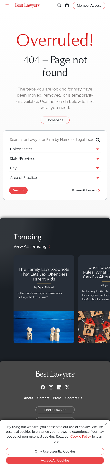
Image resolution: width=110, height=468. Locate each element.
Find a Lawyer (55, 410)
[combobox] (52, 140)
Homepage (55, 120)
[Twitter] (67, 387)
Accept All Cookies (55, 460)
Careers (43, 398)
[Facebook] (43, 387)
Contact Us (73, 398)
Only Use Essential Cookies (55, 451)
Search (18, 190)
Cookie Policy (80, 436)
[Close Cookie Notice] (106, 424)
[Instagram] (51, 387)
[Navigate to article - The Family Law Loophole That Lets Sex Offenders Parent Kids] (44, 299)
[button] (97, 149)
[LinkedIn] (59, 387)
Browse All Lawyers (86, 190)
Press (57, 398)
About (28, 398)
